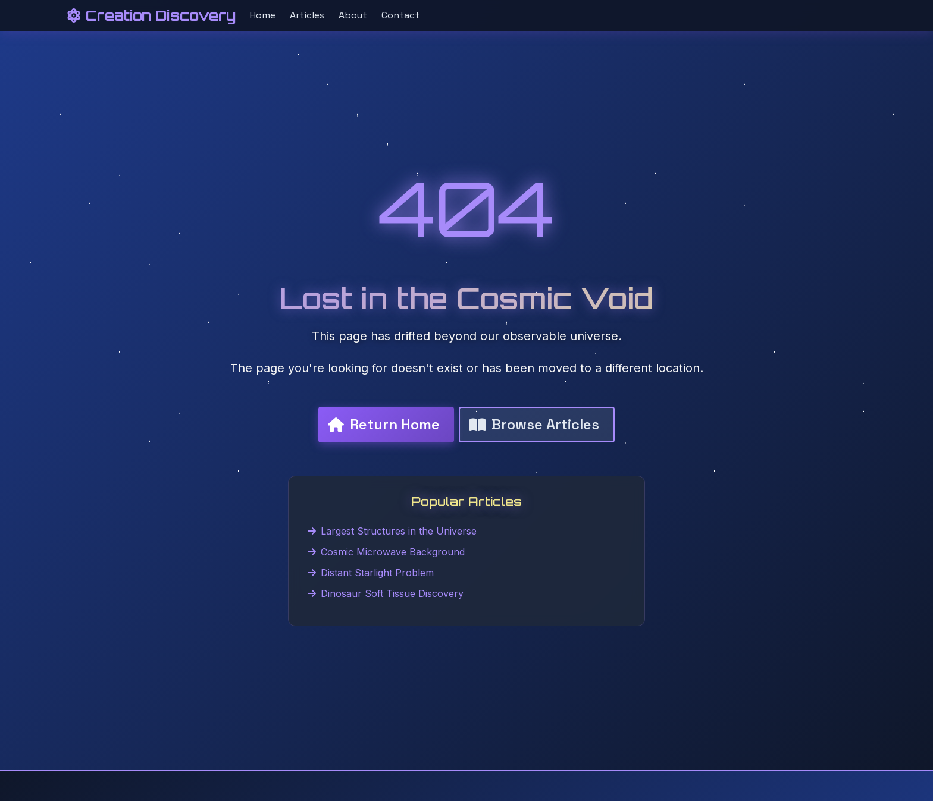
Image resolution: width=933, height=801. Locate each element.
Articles (307, 15)
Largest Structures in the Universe (392, 531)
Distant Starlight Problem (371, 573)
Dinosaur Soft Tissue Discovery (386, 593)
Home (262, 15)
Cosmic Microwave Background (386, 552)
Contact (400, 15)
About (353, 15)
